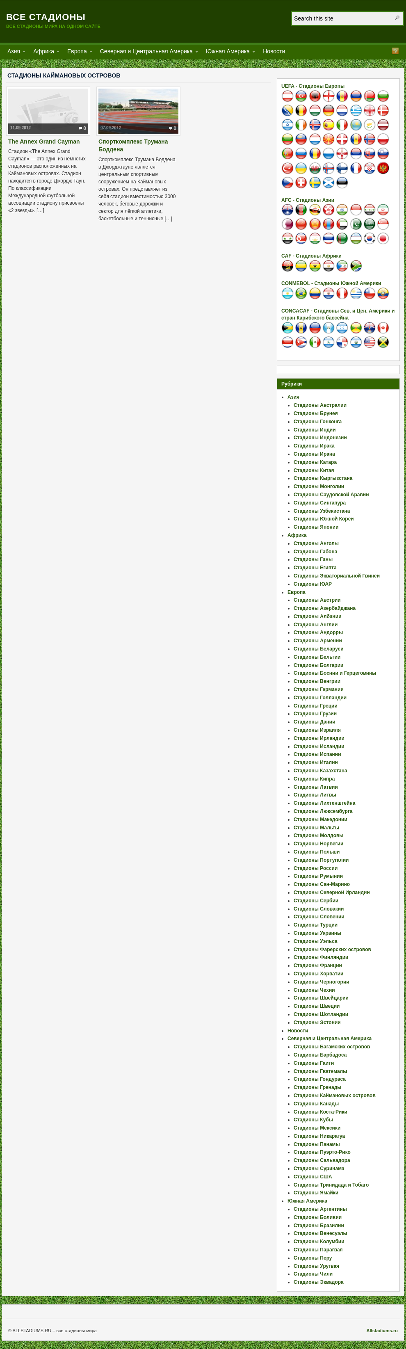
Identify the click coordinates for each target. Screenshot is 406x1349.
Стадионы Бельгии (317, 657)
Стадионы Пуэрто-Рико (322, 1152)
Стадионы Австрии (317, 600)
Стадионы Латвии (316, 787)
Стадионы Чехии (314, 990)
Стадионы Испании (317, 754)
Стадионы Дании (314, 722)
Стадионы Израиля (317, 730)
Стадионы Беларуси (319, 649)
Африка (43, 52)
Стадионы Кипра (314, 779)
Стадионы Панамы (317, 1144)
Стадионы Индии (315, 430)
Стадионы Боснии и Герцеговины (335, 673)
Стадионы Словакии (319, 909)
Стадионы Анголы (316, 543)
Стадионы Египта (315, 568)
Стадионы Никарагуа (319, 1136)
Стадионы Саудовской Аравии (331, 495)
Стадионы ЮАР (313, 584)
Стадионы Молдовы (319, 835)
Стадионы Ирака (314, 446)
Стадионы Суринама (319, 1168)
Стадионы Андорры (318, 632)
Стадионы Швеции (317, 1006)
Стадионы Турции (316, 925)
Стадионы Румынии (318, 876)
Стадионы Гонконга (318, 422)
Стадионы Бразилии (319, 1225)
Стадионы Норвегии (318, 844)
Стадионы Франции (318, 965)
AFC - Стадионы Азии (307, 200)
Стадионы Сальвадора (322, 1160)
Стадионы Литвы (315, 795)
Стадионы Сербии (316, 901)
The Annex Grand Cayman (44, 141)
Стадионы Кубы (313, 1120)
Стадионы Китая (314, 470)
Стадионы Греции (316, 706)
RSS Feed (395, 51)
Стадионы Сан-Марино (322, 884)
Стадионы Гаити (314, 1063)
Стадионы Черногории (321, 982)
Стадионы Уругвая (316, 1266)
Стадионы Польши (317, 852)
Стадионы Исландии (319, 746)
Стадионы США (313, 1177)
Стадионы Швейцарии (321, 998)
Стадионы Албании (318, 616)
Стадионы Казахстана (320, 771)
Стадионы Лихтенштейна (325, 803)
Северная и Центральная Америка (146, 52)
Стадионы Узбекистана (322, 511)
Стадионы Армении (318, 641)
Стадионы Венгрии (317, 681)
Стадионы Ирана (314, 454)
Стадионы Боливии (318, 1217)
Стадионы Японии (316, 527)
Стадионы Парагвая (318, 1250)
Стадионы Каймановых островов (335, 1095)
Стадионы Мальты (316, 828)
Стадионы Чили (313, 1274)
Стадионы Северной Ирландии (332, 892)
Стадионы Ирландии (319, 738)
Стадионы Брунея (316, 413)
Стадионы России (316, 868)
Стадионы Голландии (320, 698)
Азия (13, 52)
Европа (77, 52)
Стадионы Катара (315, 462)
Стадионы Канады (316, 1104)
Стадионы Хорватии (318, 974)
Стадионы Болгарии (318, 665)
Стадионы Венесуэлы (320, 1233)
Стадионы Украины (317, 933)
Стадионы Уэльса (316, 941)
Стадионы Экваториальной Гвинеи (337, 576)
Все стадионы (46, 17)
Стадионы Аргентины (320, 1209)
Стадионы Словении (319, 917)
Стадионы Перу (313, 1258)
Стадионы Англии (316, 625)
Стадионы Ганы (313, 559)
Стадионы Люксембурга (323, 811)
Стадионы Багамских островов (332, 1047)
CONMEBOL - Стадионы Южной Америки (331, 283)
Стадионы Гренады (318, 1087)
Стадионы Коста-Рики (320, 1112)
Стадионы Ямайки (316, 1193)
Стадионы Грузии (315, 714)
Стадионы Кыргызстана (323, 478)
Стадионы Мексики (317, 1128)
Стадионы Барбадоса (320, 1055)
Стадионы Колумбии (319, 1241)
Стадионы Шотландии (321, 1014)
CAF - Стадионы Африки (311, 256)
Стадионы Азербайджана (325, 608)
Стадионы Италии (316, 762)
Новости (274, 51)
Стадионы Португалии (321, 860)
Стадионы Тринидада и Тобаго (331, 1185)
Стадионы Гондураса (320, 1079)
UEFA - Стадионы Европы (312, 86)
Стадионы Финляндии (321, 957)
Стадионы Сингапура (320, 503)
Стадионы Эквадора (319, 1282)
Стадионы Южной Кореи (324, 519)
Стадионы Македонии (320, 819)
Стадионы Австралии (320, 405)
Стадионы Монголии (319, 486)
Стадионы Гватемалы (320, 1071)
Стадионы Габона (315, 552)
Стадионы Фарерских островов (332, 949)
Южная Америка (228, 52)
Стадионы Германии (319, 689)
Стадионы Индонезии (320, 438)
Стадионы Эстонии (317, 1022)
